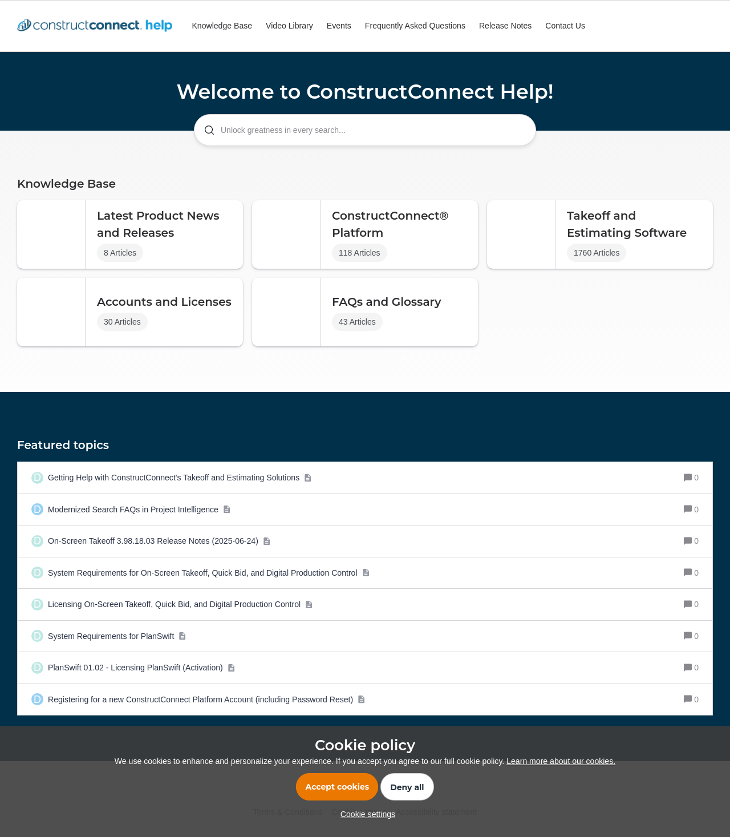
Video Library (289, 25)
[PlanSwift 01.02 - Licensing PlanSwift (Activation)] (141, 668)
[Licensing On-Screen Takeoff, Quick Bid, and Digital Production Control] (180, 604)
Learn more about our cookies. (560, 761)
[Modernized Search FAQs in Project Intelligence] (139, 510)
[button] (365, 814)
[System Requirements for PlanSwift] (117, 636)
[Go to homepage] (97, 26)
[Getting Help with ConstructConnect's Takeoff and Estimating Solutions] (180, 478)
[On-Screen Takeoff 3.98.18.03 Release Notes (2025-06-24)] (159, 541)
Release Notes (505, 25)
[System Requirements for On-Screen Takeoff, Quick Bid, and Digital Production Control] (209, 573)
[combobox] (365, 130)
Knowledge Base (222, 25)
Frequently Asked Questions (415, 25)
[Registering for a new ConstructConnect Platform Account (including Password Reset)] (207, 700)
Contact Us (565, 25)
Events (339, 25)
